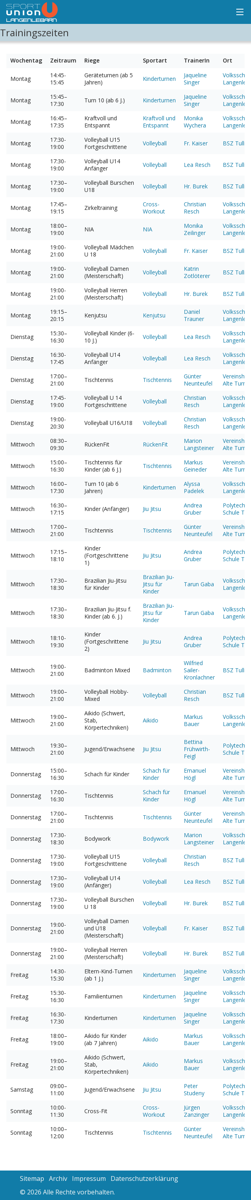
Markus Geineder (195, 465)
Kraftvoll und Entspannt (159, 121)
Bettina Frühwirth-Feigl (197, 749)
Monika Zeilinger (195, 229)
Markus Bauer (193, 720)
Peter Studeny (194, 1089)
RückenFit (155, 444)
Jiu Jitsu (152, 509)
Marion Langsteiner (199, 444)
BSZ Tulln (235, 143)
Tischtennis (157, 380)
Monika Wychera (195, 121)
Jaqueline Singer (195, 78)
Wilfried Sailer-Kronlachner (199, 670)
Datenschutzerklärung (144, 1178)
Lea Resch (197, 164)
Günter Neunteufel (198, 379)
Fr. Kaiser (196, 143)
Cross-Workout (154, 207)
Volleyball (155, 143)
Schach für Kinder (156, 774)
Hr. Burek (196, 186)
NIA (147, 229)
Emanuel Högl (195, 774)
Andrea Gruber (193, 508)
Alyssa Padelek (194, 487)
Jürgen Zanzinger (196, 1111)
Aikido (150, 720)
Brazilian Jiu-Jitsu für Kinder (158, 584)
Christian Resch (195, 207)
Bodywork (156, 838)
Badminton (157, 670)
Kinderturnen (159, 78)
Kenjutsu (154, 315)
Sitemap (32, 1178)
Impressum (89, 1178)
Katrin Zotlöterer (197, 272)
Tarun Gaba (199, 584)
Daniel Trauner (194, 315)
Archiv (58, 1178)
